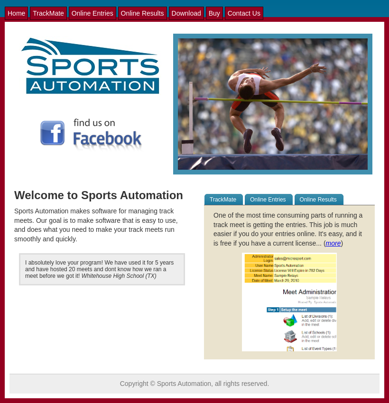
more (333, 243)
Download (186, 13)
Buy (214, 13)
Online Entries (92, 13)
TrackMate (48, 13)
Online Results (142, 13)
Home (16, 13)
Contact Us (244, 13)
